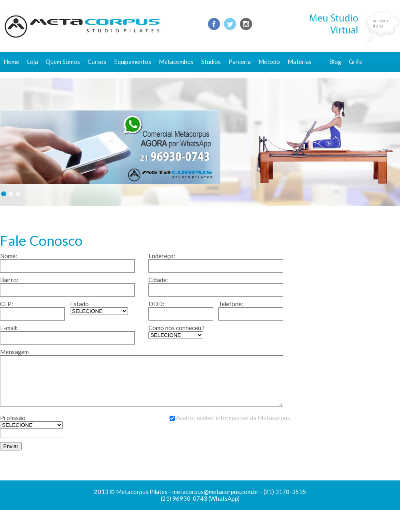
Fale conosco (346, 75)
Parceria (239, 61)
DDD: (156, 304)
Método (269, 61)
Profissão (13, 417)
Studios (211, 61)
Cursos (97, 61)
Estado (79, 304)
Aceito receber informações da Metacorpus (233, 417)
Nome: (8, 256)
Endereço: (161, 256)
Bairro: (9, 280)
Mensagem (14, 352)
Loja (32, 61)
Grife (355, 61)
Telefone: (230, 304)
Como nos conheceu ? (176, 328)
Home (11, 61)
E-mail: (9, 328)
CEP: (6, 304)
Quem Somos (63, 61)
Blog (335, 61)
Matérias (300, 61)
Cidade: (158, 280)
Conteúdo (304, 75)
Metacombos (176, 61)
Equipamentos (132, 61)
